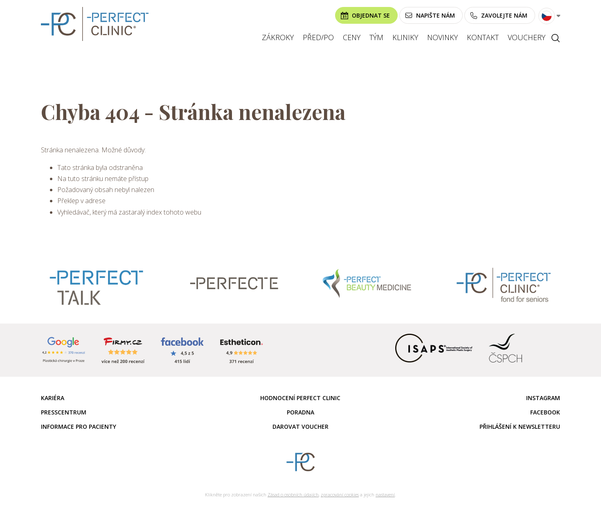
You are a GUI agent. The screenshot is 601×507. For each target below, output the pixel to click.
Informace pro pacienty (78, 426)
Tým (376, 37)
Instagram (543, 398)
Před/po (318, 37)
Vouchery (526, 37)
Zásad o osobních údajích (293, 494)
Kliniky (405, 37)
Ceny (351, 37)
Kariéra (52, 398)
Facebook (545, 412)
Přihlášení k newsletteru (519, 426)
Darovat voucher (300, 426)
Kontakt (483, 37)
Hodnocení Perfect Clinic (300, 398)
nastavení (385, 494)
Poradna (300, 412)
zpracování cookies (340, 494)
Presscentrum (63, 412)
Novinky (442, 37)
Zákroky (278, 37)
